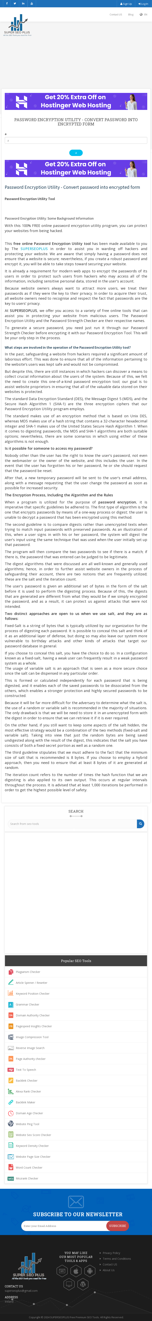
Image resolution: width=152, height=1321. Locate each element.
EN (143, 14)
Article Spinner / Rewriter (31, 983)
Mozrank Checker (27, 1178)
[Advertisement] (76, 51)
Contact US (116, 14)
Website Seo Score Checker (33, 1135)
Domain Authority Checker (33, 1015)
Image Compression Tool (32, 1037)
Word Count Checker (29, 1167)
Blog (130, 14)
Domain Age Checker (29, 1113)
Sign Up (126, 4)
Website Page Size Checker (33, 1157)
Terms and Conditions (117, 1259)
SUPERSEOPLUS (34, 248)
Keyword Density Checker (32, 1146)
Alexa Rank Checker (28, 1091)
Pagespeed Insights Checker (34, 1026)
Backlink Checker (26, 1080)
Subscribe (117, 1226)
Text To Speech (26, 1070)
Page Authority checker (31, 1059)
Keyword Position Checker (32, 993)
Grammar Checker (27, 1004)
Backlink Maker (25, 1102)
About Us (109, 1270)
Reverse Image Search (30, 1048)
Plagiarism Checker (28, 972)
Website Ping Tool (27, 1124)
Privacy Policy (111, 1253)
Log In (143, 4)
